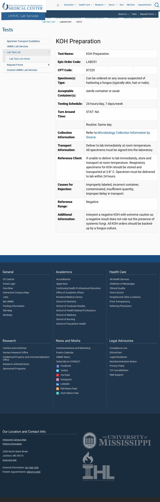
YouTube (63, 379)
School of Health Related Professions (76, 315)
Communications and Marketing (73, 352)
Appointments (144, 5)
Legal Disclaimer (118, 361)
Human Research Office (15, 357)
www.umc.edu (9, 464)
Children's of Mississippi (122, 288)
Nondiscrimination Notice (123, 366)
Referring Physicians (120, 310)
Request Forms (147, 14)
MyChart (131, 5)
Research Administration (16, 368)
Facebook (63, 370)
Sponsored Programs (14, 373)
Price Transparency (120, 306)
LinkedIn (63, 388)
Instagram (64, 384)
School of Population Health (71, 328)
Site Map (7, 315)
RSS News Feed (66, 393)
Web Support (116, 379)
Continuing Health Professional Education (78, 293)
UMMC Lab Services (23, 15)
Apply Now (62, 288)
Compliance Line (118, 352)
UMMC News (63, 361)
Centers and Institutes (14, 352)
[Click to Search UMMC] (157, 5)
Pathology (113, 22)
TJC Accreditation (119, 375)
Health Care (84, 5)
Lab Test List (48, 26)
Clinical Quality (117, 293)
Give (122, 5)
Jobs (5, 301)
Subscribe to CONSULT (68, 366)
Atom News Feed (67, 397)
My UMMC (8, 306)
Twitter (62, 375)
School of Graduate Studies (70, 310)
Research (99, 5)
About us (122, 14)
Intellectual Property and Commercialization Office (26, 363)
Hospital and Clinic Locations (125, 301)
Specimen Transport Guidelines (23, 45)
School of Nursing (65, 324)
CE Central (8, 284)
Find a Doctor (117, 297)
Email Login (9, 288)
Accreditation (63, 284)
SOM (49, 22)
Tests (134, 14)
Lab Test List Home (19, 63)
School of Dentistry (66, 306)
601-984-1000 (31, 472)
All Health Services (119, 284)
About (111, 5)
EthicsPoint (116, 357)
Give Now (8, 293)
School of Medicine (66, 319)
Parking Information (13, 310)
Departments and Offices (68, 22)
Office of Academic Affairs (70, 297)
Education (69, 5)
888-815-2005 (33, 476)
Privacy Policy (117, 370)
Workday (7, 319)
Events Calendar (65, 357)
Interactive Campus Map (16, 297)
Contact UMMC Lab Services (22, 74)
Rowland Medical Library (69, 301)
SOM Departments (94, 22)
